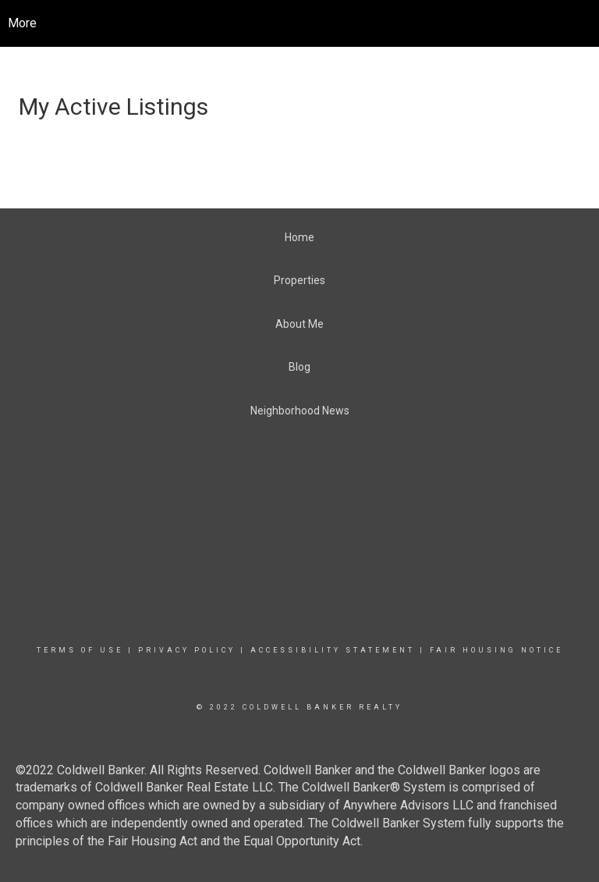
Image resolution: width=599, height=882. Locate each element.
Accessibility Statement (332, 650)
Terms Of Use (80, 650)
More (22, 23)
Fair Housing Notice (496, 650)
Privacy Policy (187, 650)
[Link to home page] (311, 23)
